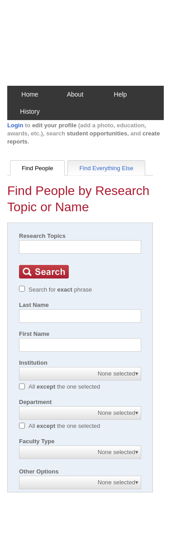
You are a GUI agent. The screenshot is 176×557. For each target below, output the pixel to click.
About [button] (75, 94)
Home (29, 94)
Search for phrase (60, 289)
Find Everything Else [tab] (106, 168)
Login (15, 125)
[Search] (80, 247)
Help (120, 94)
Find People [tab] (37, 168)
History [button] (30, 111)
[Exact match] (22, 289)
